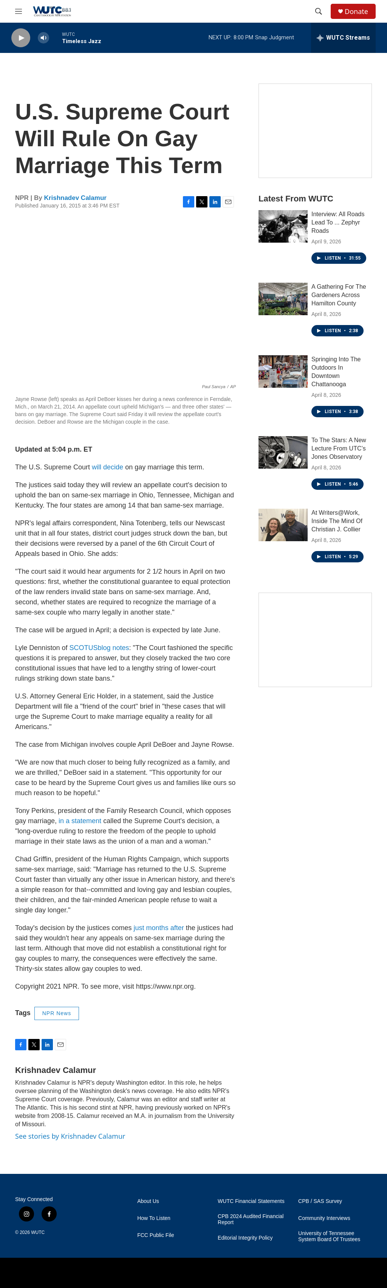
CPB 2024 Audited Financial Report (250, 1219)
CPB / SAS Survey (320, 1201)
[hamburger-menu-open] (18, 11)
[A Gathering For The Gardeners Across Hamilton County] (283, 299)
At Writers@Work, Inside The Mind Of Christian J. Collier (336, 521)
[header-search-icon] (318, 11)
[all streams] (343, 38)
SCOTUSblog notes (99, 648)
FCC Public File (155, 1235)
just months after (159, 928)
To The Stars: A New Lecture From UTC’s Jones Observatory (338, 448)
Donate (356, 11)
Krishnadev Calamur (75, 197)
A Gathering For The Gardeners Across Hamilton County (338, 295)
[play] (21, 38)
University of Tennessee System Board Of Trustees (329, 1236)
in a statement (80, 821)
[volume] (43, 37)
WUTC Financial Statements (251, 1201)
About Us (148, 1201)
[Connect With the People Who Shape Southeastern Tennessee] (315, 640)
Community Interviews (324, 1218)
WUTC (38, 1232)
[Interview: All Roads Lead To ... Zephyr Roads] (283, 226)
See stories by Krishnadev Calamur (70, 1136)
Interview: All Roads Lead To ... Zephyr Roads (338, 222)
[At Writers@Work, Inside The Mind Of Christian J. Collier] (283, 525)
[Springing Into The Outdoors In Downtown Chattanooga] (283, 371)
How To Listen (153, 1218)
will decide (107, 467)
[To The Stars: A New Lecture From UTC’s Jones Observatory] (283, 452)
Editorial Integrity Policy (245, 1238)
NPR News (56, 1013)
